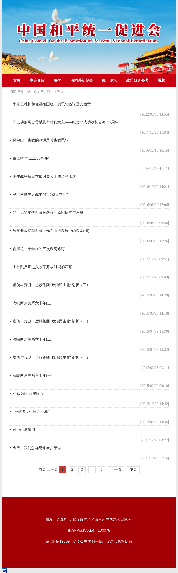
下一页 (116, 469)
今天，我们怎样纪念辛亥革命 (37, 448)
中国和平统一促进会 (22, 92)
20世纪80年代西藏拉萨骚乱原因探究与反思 (48, 213)
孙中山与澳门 (24, 430)
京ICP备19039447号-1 (64, 541)
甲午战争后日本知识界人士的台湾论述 (44, 176)
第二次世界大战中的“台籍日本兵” (40, 194)
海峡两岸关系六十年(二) (32, 339)
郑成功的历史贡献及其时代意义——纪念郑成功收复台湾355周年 (66, 122)
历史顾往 (46, 92)
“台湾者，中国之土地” (31, 412)
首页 (16, 80)
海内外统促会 (82, 80)
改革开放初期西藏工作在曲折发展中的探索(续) (51, 231)
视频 (161, 80)
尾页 (133, 469)
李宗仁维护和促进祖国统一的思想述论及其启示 (52, 104)
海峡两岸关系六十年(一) (32, 375)
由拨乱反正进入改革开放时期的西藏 (42, 267)
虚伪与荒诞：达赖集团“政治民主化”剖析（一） (51, 357)
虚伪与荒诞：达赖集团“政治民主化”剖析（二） (51, 321)
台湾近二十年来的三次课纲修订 (39, 249)
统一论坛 (109, 80)
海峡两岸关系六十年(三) (32, 303)
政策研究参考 (137, 80)
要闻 (57, 80)
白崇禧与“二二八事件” (31, 158)
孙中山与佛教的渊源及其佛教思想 (40, 140)
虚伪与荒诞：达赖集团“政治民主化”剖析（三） (51, 285)
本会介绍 (37, 80)
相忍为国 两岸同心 (28, 394)
